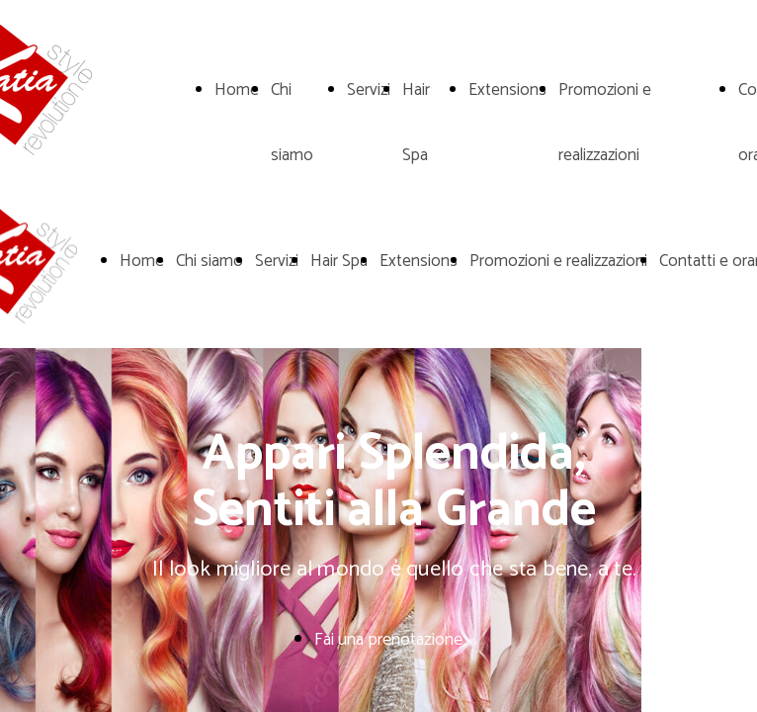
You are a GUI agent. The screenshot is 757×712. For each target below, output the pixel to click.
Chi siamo (209, 261)
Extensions (507, 90)
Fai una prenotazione (388, 640)
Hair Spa (339, 261)
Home (236, 90)
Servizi (368, 90)
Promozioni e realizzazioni (558, 261)
